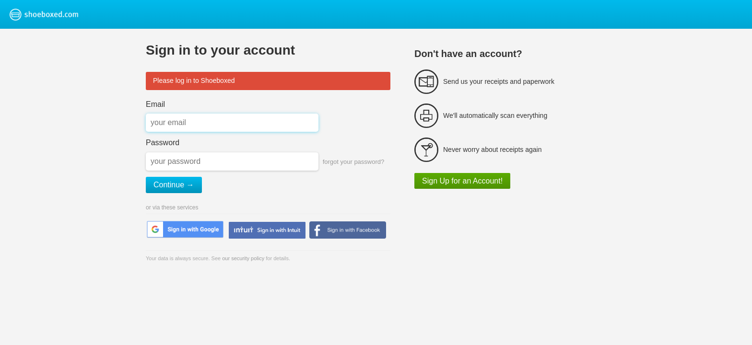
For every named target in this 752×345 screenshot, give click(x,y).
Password (162, 142)
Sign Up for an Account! (462, 181)
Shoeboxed (57, 14)
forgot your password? (354, 161)
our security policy (243, 258)
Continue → (173, 185)
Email (155, 104)
